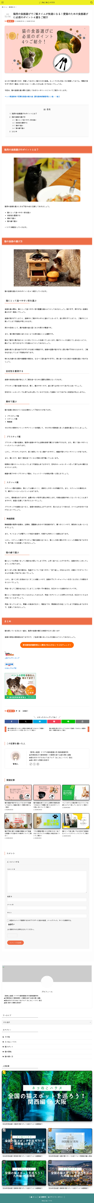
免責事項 (42, 1197)
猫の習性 (8, 1051)
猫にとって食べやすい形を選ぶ (26, 120)
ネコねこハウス (10, 1041)
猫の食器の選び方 (18, 117)
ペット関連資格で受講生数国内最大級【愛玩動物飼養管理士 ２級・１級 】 (32, 96)
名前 (9, 896)
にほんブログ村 (10, 668)
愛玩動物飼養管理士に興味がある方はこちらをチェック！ (47, 645)
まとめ (14, 131)
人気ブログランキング (12, 658)
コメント (11, 869)
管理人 (15, 764)
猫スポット (9, 1046)
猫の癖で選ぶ (20, 128)
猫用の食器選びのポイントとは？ (24, 113)
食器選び (25, 711)
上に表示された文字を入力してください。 (21, 929)
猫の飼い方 (10, 21)
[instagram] (38, 764)
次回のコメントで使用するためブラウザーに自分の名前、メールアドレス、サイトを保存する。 (40, 920)
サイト (9, 912)
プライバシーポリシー (55, 1197)
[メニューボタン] (2, 2)
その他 (7, 1036)
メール (10, 904)
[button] (11, 721)
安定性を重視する (21, 123)
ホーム (34, 1197)
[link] (30, 764)
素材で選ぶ (19, 125)
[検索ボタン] (91, 2)
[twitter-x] (34, 764)
